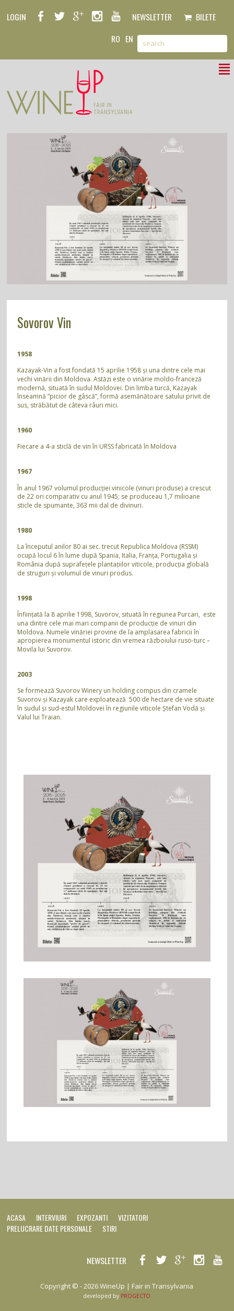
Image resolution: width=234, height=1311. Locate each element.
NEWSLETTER (152, 16)
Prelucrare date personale (49, 1228)
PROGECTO (135, 1296)
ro (115, 38)
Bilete (200, 16)
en (129, 38)
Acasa (16, 1217)
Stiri (109, 1228)
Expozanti (92, 1217)
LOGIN (16, 16)
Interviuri (51, 1217)
